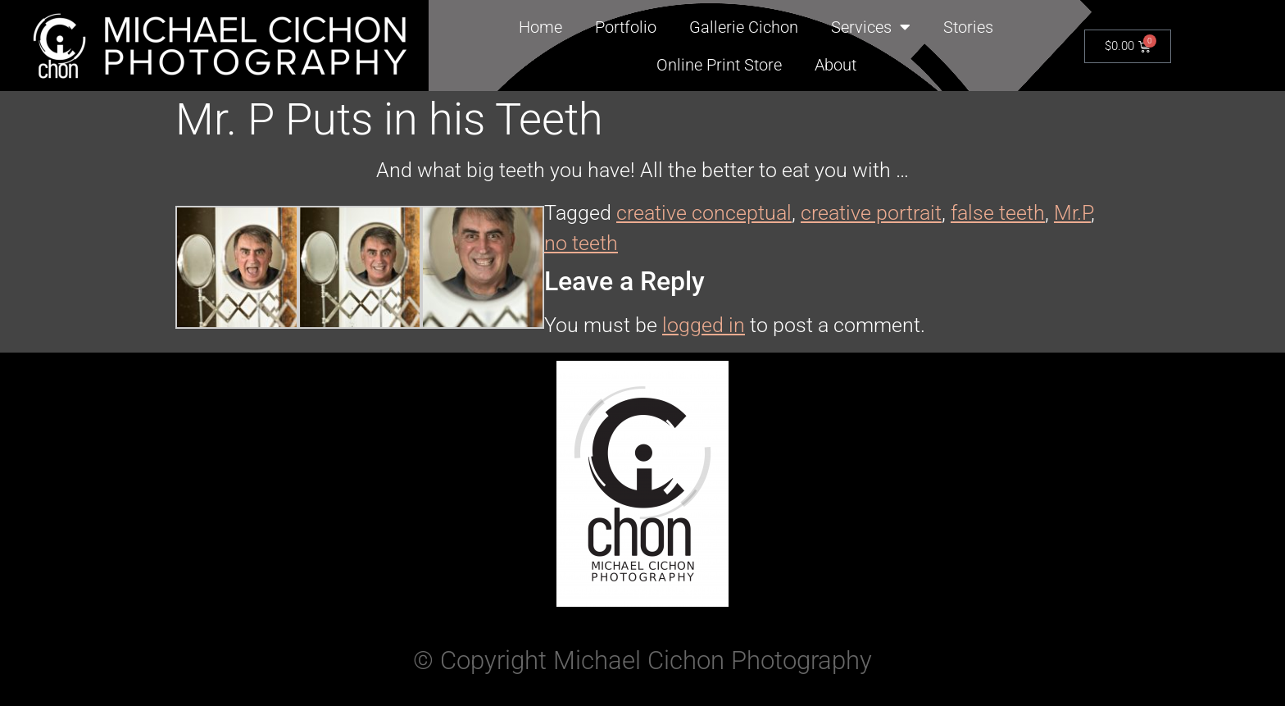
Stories (968, 27)
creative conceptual (704, 213)
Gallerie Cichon (743, 27)
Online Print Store (719, 65)
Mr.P (1072, 213)
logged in (703, 325)
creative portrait (871, 213)
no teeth (581, 243)
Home (540, 27)
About (835, 65)
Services (870, 27)
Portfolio (625, 27)
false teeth (998, 213)
